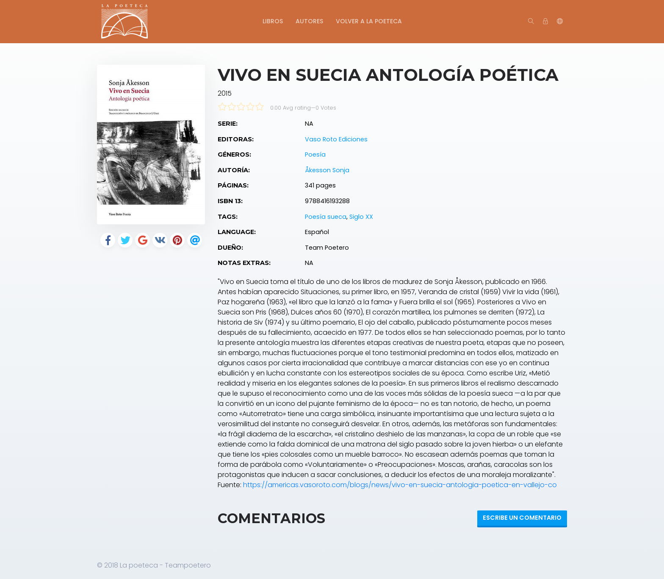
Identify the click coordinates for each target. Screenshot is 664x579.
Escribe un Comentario (522, 517)
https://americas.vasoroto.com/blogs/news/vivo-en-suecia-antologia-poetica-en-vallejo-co (400, 485)
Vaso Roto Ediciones (336, 139)
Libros (273, 21)
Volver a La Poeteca (369, 21)
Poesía (315, 154)
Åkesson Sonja (327, 170)
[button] (560, 21)
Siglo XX (361, 216)
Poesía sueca (325, 216)
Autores (309, 21)
